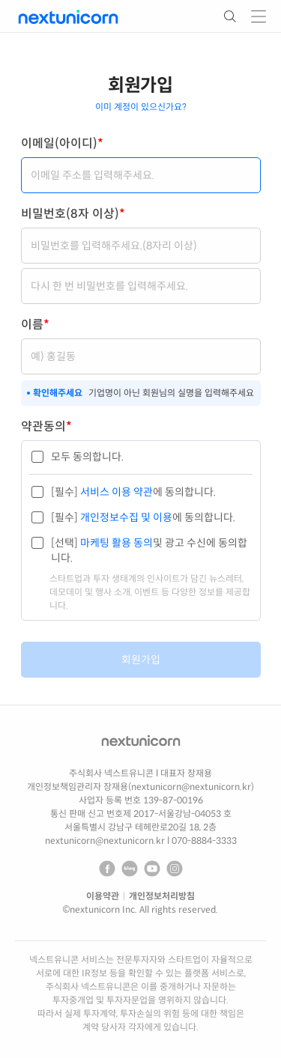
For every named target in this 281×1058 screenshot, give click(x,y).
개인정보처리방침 (162, 896)
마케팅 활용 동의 (115, 543)
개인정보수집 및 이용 (125, 517)
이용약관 (102, 896)
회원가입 (140, 659)
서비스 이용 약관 (115, 492)
